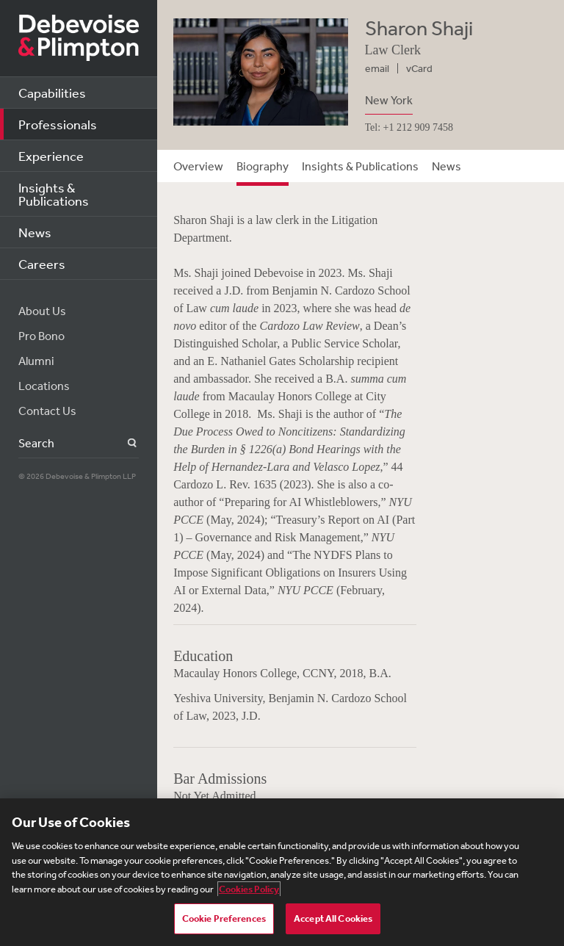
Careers (41, 264)
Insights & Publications (53, 194)
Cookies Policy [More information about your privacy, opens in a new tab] (249, 889)
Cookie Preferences (224, 918)
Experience (51, 156)
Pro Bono (41, 335)
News (34, 232)
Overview (198, 166)
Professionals (57, 124)
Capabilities (52, 92)
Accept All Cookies (333, 918)
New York (389, 100)
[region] (282, 872)
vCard (419, 68)
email (377, 68)
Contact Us (47, 410)
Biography (262, 166)
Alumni (36, 360)
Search (124, 443)
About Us (42, 310)
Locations (44, 385)
